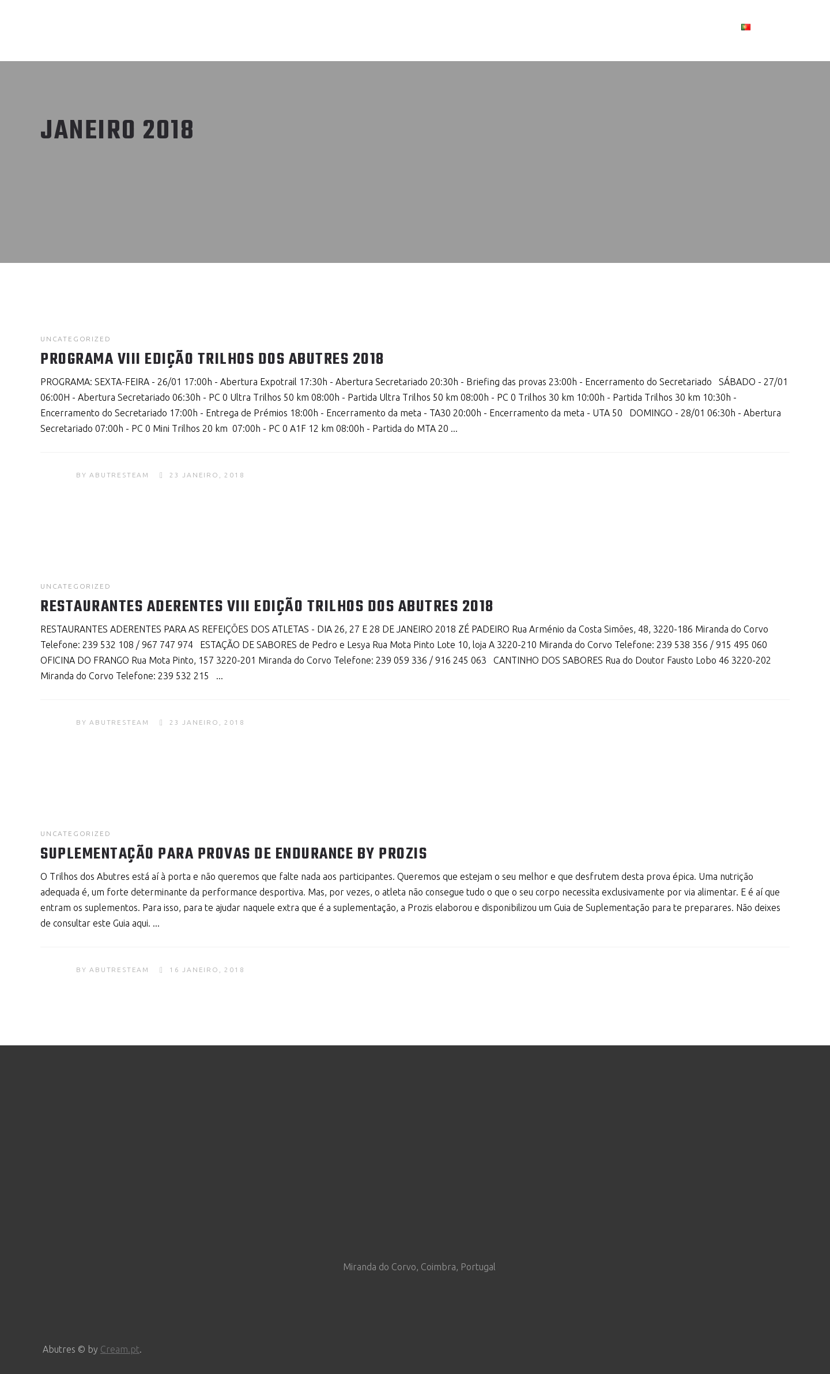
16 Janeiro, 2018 (207, 969)
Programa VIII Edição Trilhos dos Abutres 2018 (212, 359)
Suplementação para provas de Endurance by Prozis (233, 854)
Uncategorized (75, 338)
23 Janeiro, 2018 (207, 475)
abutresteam (119, 475)
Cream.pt (119, 1349)
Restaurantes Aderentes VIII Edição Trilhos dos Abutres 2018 (267, 606)
